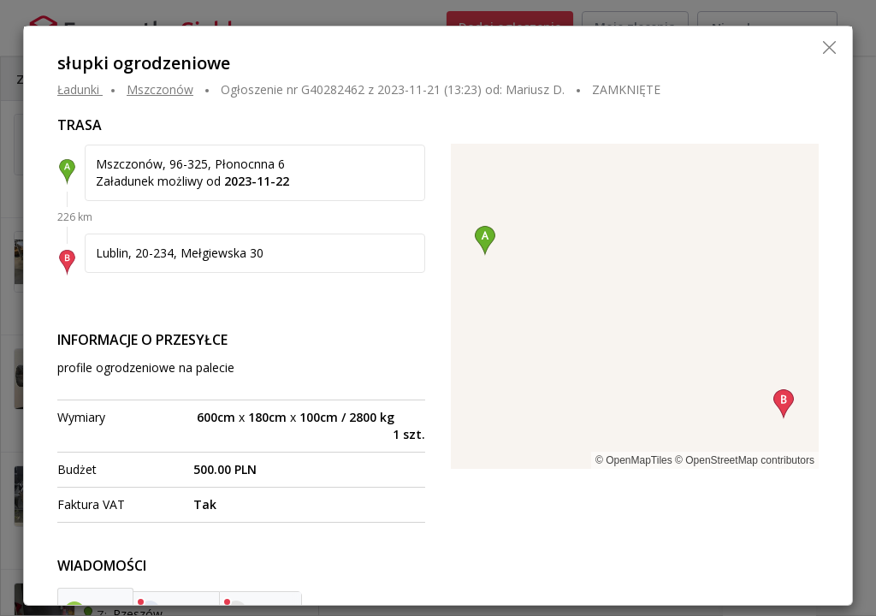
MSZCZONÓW (160, 89)
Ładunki (78, 89)
